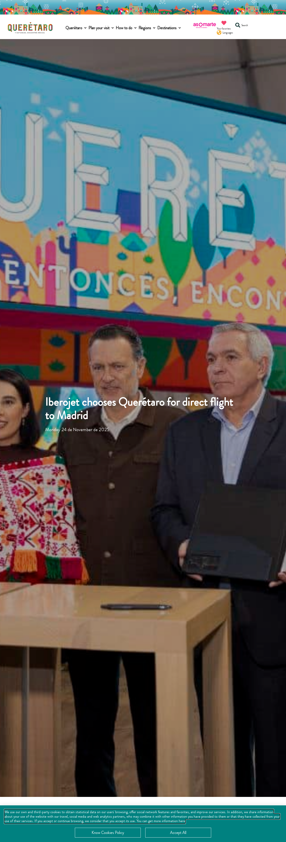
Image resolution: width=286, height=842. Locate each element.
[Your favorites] (223, 23)
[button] (76, 28)
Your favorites (224, 28)
